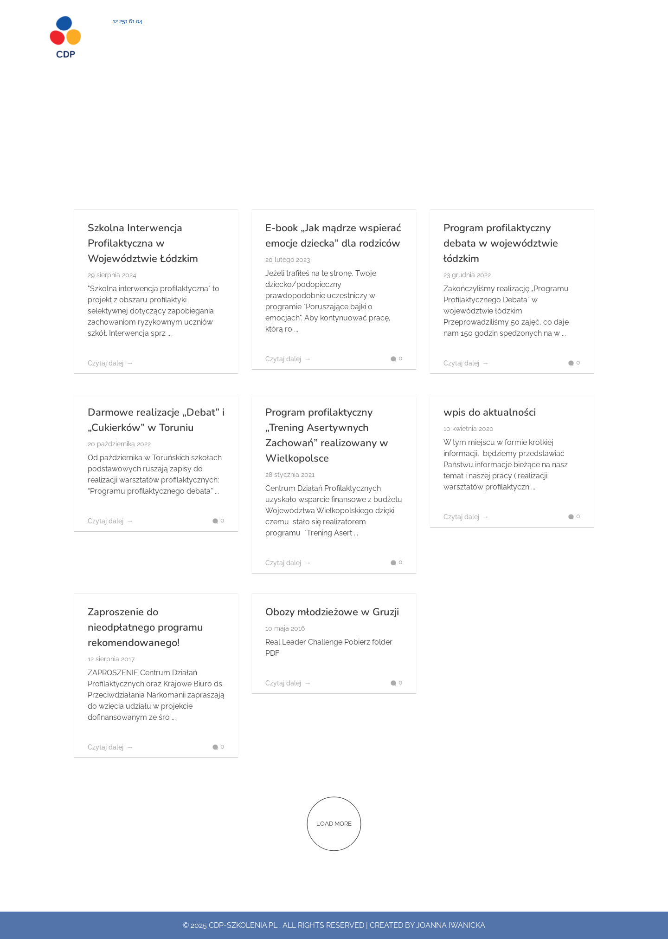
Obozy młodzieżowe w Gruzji (332, 612)
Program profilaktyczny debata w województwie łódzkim (500, 243)
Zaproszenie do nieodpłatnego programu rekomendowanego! (145, 627)
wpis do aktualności (489, 412)
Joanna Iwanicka (450, 925)
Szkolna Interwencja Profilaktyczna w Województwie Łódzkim (143, 243)
